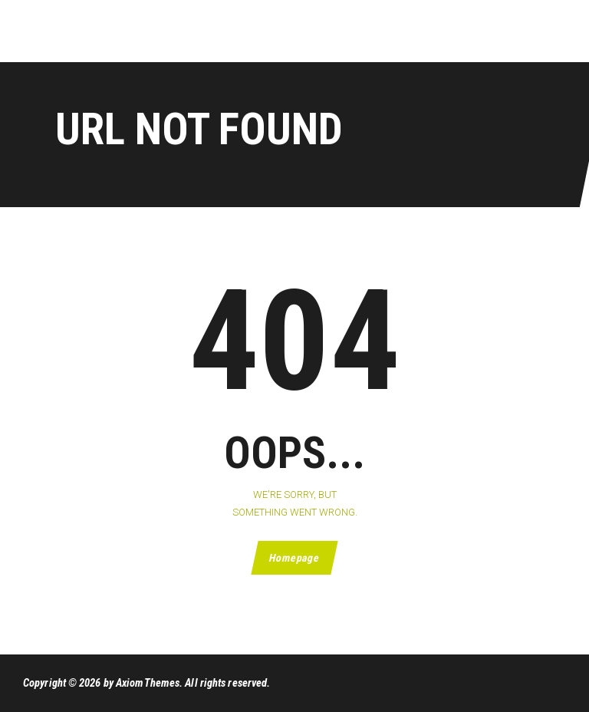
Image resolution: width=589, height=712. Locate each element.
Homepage (294, 558)
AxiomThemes (147, 683)
